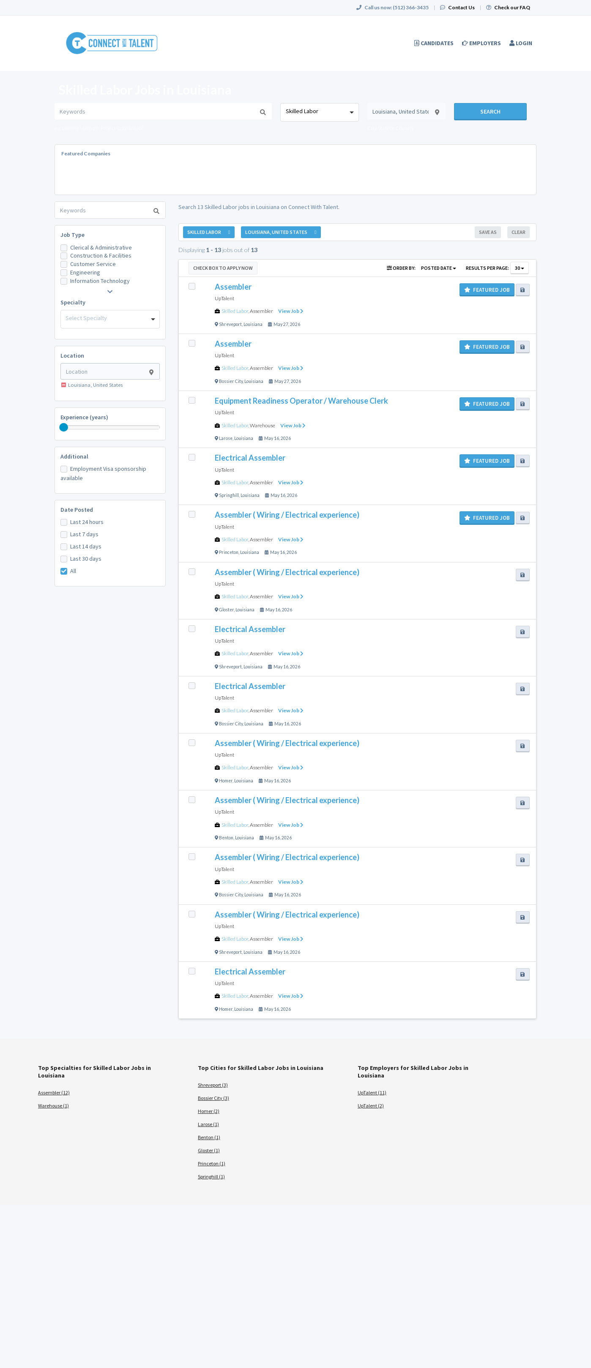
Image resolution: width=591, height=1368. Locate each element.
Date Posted (76, 509)
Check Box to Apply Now (223, 268)
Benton (226, 837)
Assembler (261, 311)
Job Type (72, 235)
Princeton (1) (211, 1163)
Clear (518, 232)
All (73, 571)
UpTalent (224, 298)
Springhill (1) (211, 1176)
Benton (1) (209, 1137)
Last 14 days (85, 546)
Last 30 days (85, 558)
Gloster (226, 609)
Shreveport (230, 324)
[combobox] (319, 112)
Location (72, 355)
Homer (226, 780)
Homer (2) (208, 1111)
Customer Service (93, 264)
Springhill (229, 495)
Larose (226, 438)
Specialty (72, 302)
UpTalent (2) (371, 1105)
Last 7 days (84, 534)
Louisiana (253, 324)
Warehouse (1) (53, 1105)
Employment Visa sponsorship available (103, 473)
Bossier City (231, 381)
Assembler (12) (54, 1092)
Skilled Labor (235, 311)
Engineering (85, 272)
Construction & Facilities (100, 255)
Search (490, 111)
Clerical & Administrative (101, 247)
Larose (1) (208, 1124)
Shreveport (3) (213, 1085)
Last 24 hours (87, 522)
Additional (74, 456)
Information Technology (100, 281)
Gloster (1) (209, 1150)
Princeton (228, 552)
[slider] (64, 427)
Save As (488, 232)
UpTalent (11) (372, 1092)
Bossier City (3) (213, 1098)
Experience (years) (84, 417)
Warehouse (262, 425)
